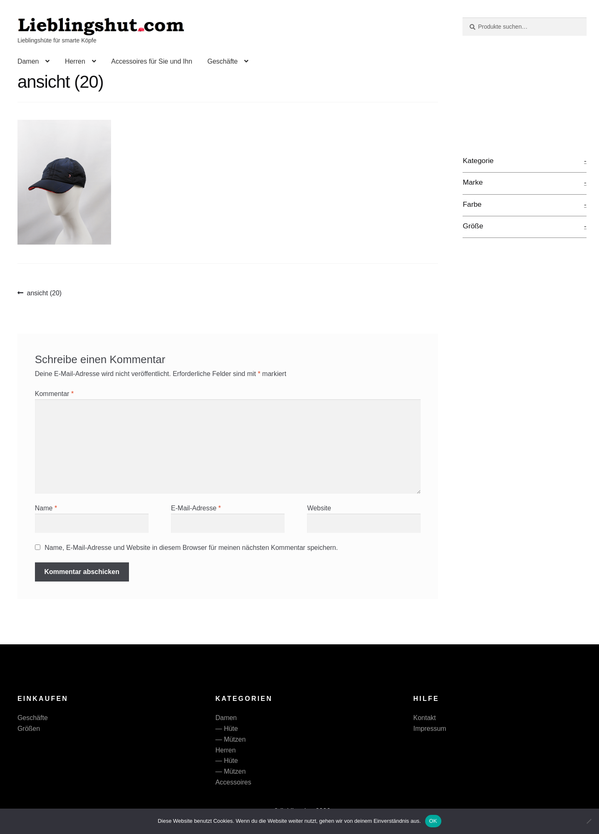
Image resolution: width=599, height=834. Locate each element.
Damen (28, 61)
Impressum (429, 728)
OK (433, 821)
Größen (28, 728)
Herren (75, 61)
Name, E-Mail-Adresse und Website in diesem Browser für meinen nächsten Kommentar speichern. (191, 547)
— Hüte (226, 728)
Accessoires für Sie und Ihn (151, 61)
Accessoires (233, 782)
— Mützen (230, 739)
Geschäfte (222, 61)
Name (46, 508)
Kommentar (54, 393)
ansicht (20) (44, 293)
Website (319, 508)
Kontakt (424, 717)
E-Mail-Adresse (196, 508)
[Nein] (588, 821)
